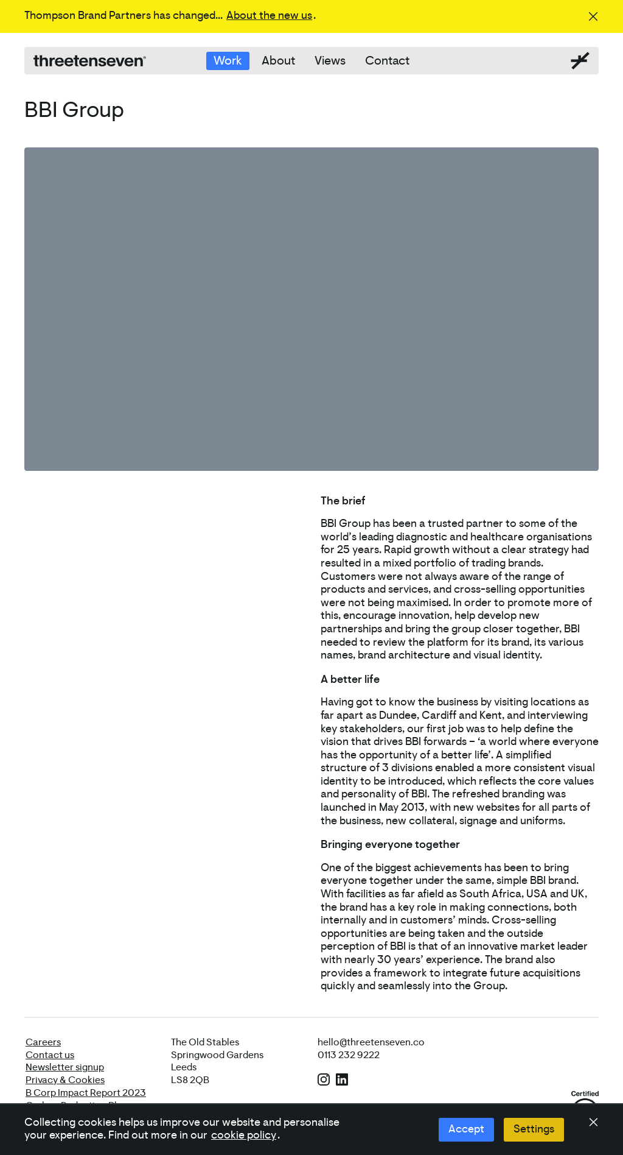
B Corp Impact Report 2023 (86, 1093)
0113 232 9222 (349, 1055)
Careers (43, 1042)
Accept (466, 1129)
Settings (533, 1129)
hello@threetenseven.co (371, 1042)
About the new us (269, 15)
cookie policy (243, 1135)
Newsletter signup (65, 1067)
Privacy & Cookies (65, 1080)
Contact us (50, 1055)
